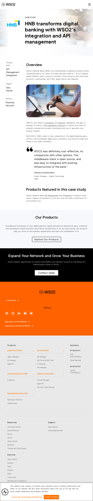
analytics (61, 123)
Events (9, 434)
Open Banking (75, 360)
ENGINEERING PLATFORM (17, 393)
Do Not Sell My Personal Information (27, 498)
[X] (13, 313)
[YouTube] (25, 313)
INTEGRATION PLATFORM (17, 374)
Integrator (11, 380)
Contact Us (12, 300)
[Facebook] (7, 313)
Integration (67, 195)
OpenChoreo (12, 403)
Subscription (53, 427)
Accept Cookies (51, 498)
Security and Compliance (16, 481)
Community (11, 477)
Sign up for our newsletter (17, 321)
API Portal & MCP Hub (45, 360)
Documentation (13, 430)
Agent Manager (13, 357)
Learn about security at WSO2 (19, 326)
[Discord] (31, 313)
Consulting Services (55, 430)
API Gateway (41, 367)
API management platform (54, 125)
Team (9, 466)
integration (49, 123)
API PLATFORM (43, 350)
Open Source (12, 441)
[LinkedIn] (19, 313)
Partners (10, 463)
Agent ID (10, 364)
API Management (51, 195)
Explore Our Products (46, 239)
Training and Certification (16, 448)
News (9, 474)
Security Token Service (45, 387)
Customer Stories (14, 427)
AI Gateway (11, 360)
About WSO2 (12, 459)
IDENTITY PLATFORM (45, 374)
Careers (10, 470)
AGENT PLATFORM (14, 350)
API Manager (41, 357)
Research (10, 445)
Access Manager (43, 380)
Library (9, 438)
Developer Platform (14, 400)
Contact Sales (46, 272)
